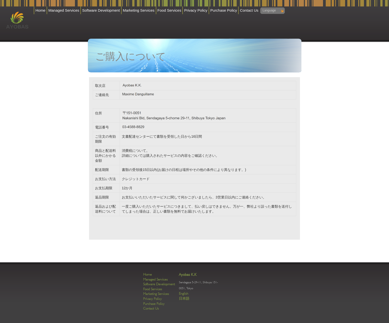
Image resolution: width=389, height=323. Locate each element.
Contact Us (249, 10)
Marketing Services (139, 10)
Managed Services (63, 10)
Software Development (101, 10)
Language (269, 10)
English (183, 293)
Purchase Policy (223, 10)
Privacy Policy (195, 10)
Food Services (169, 10)
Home (40, 10)
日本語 (184, 298)
